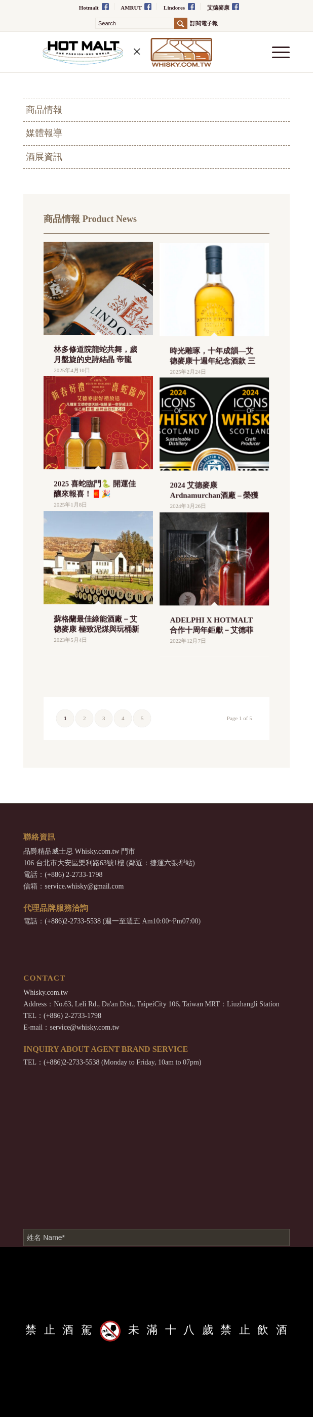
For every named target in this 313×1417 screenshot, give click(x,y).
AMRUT (136, 7)
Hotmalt (94, 7)
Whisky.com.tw (97, 851)
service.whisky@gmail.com (84, 886)
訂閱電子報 (204, 23)
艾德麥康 (223, 7)
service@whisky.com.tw (84, 1027)
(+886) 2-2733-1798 (73, 874)
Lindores (179, 7)
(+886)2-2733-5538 (73, 921)
